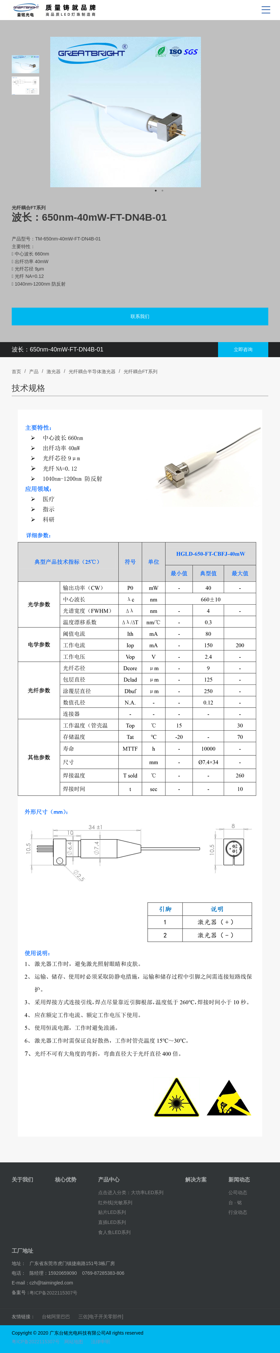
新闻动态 (239, 1179)
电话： (19, 1273)
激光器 (54, 371)
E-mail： (21, 1282)
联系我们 (140, 316)
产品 (34, 371)
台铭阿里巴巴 (56, 1316)
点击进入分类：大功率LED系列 (130, 1192)
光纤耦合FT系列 (140, 371)
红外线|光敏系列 (115, 1202)
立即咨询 (243, 349)
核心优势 (65, 1179)
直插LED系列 (112, 1222)
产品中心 (109, 1179)
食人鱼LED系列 (114, 1232)
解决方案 (196, 1179)
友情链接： (23, 1316)
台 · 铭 (235, 1202)
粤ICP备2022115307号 (53, 1292)
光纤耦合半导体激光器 (92, 371)
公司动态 (237, 1192)
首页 (16, 371)
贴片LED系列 (112, 1212)
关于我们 (22, 1179)
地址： (19, 1263)
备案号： (21, 1292)
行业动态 (237, 1212)
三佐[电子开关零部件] (100, 1316)
